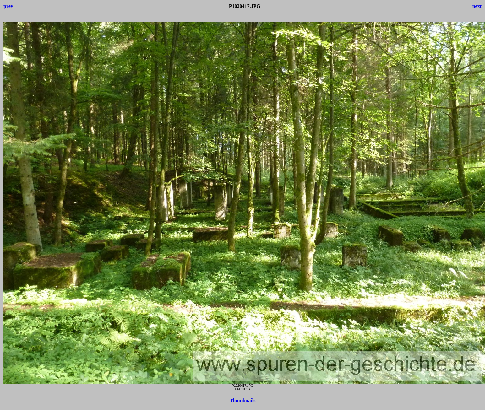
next (477, 6)
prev (8, 6)
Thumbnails (243, 400)
